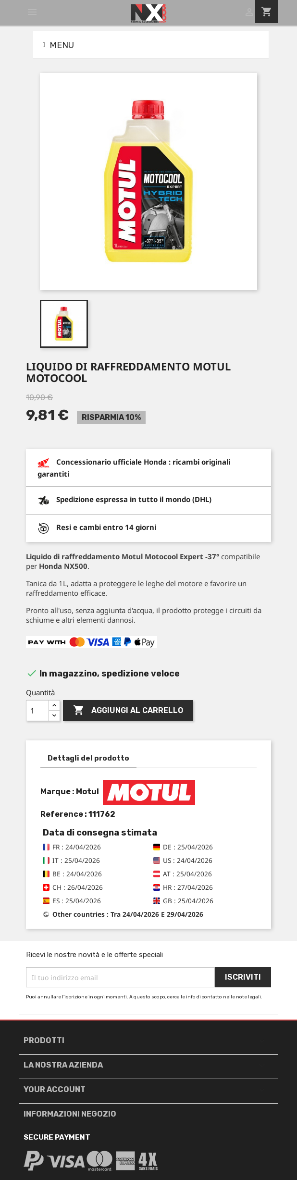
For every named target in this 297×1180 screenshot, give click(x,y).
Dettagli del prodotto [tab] (88, 758)
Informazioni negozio (70, 1114)
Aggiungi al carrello (128, 710)
